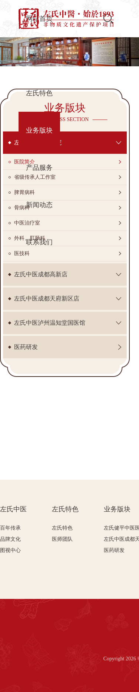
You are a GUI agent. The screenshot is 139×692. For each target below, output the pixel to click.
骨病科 (22, 207)
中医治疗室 (27, 223)
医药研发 (114, 550)
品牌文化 (10, 539)
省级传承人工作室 (35, 177)
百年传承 (10, 528)
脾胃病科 (24, 192)
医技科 (22, 253)
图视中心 (10, 550)
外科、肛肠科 (29, 238)
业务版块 (117, 509)
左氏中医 (13, 509)
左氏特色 (65, 509)
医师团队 (62, 539)
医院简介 (24, 162)
